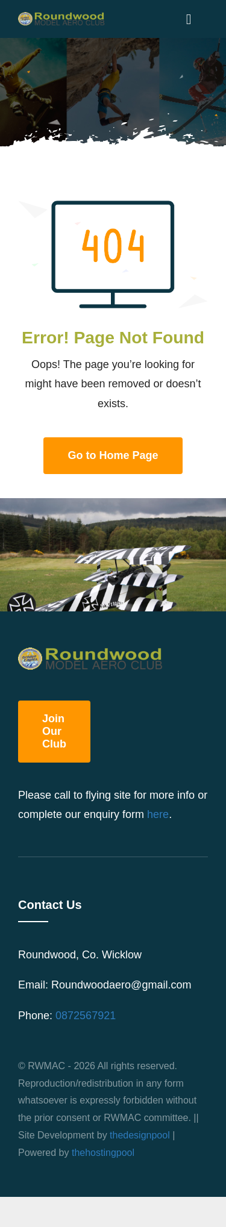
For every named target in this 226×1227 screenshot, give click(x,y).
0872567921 (85, 1016)
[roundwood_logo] (63, 17)
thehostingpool (103, 1152)
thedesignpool (140, 1135)
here (158, 814)
